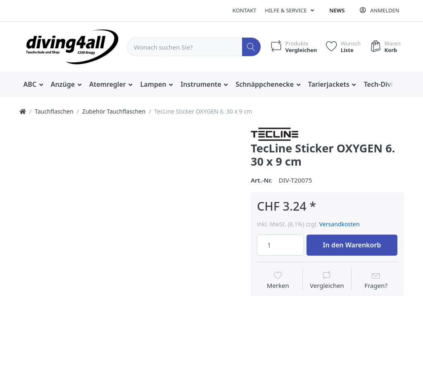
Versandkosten (339, 224)
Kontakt (245, 10)
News (337, 10)
